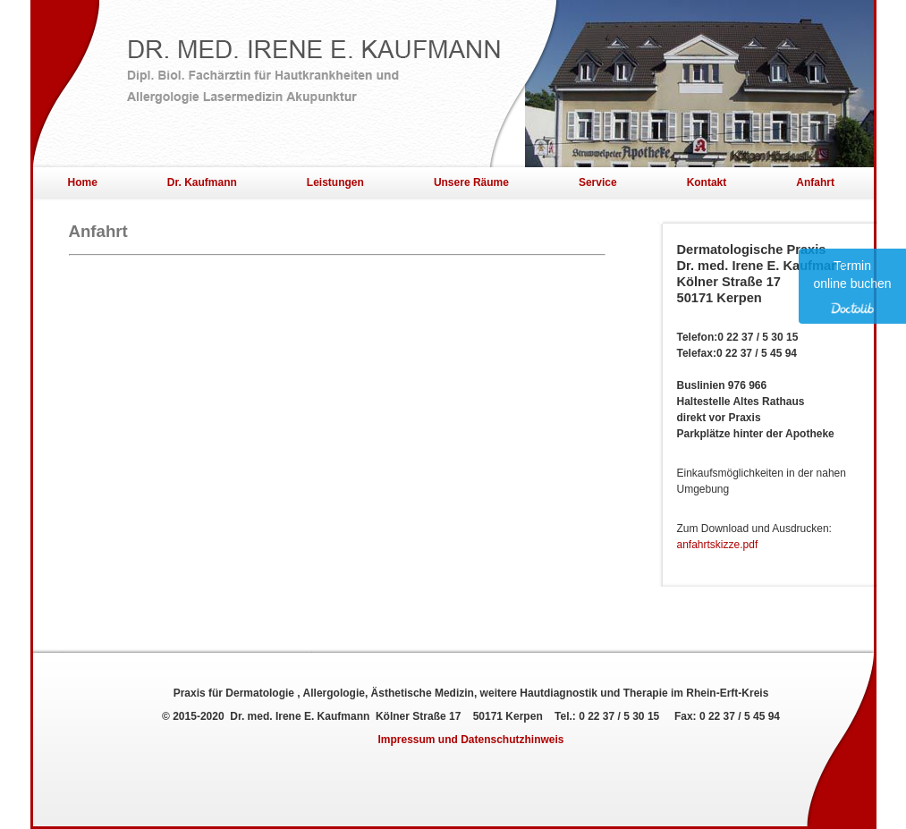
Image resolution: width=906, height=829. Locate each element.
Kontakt (707, 182)
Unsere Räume (471, 182)
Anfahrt (815, 182)
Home (82, 182)
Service (598, 182)
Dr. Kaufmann (202, 182)
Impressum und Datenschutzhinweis (470, 739)
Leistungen (335, 182)
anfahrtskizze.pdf (717, 544)
